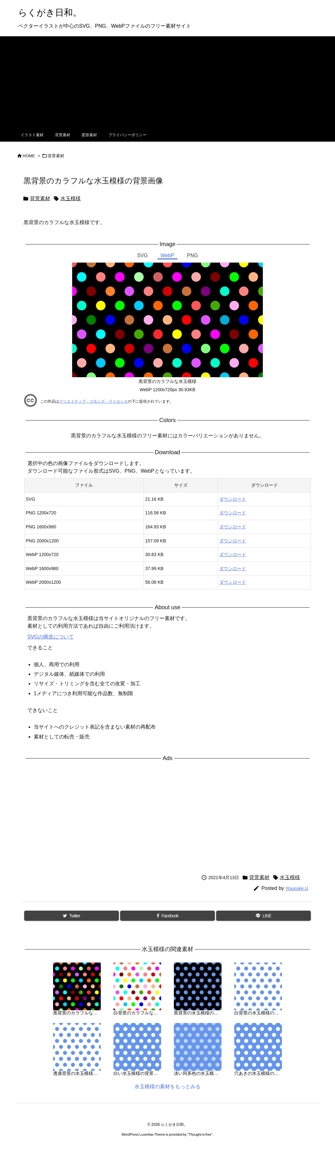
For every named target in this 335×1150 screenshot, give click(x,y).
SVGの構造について (50, 636)
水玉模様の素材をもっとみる (167, 1086)
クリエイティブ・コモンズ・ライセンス (93, 401)
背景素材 (56, 155)
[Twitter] (71, 916)
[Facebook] (167, 916)
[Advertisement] (167, 80)
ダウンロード (232, 499)
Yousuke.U (296, 888)
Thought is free (199, 1134)
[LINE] (263, 916)
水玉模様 (70, 198)
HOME (29, 155)
